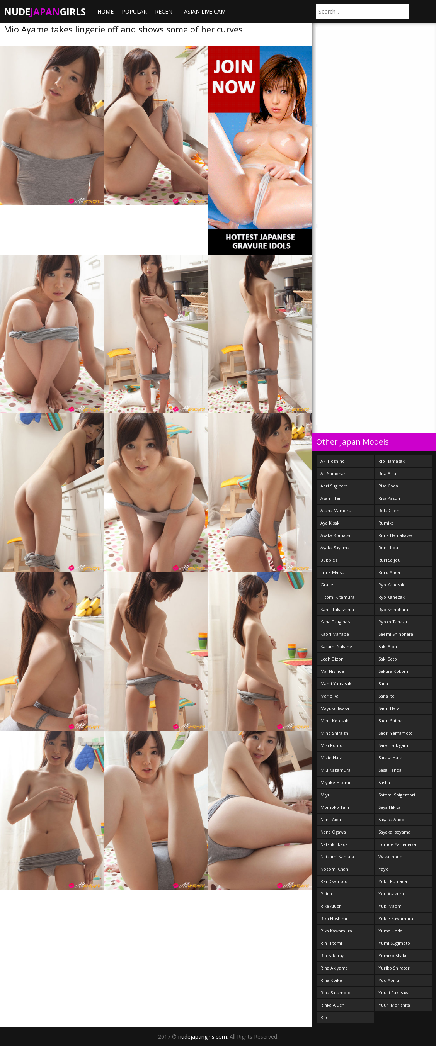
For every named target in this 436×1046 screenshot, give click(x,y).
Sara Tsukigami (393, 745)
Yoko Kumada (392, 881)
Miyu (325, 795)
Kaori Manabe (334, 634)
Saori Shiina (390, 720)
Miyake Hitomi (335, 782)
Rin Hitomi (331, 943)
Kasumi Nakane (336, 646)
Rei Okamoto (333, 881)
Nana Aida (330, 819)
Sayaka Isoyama (394, 832)
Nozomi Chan (334, 869)
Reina (326, 894)
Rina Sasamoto (335, 992)
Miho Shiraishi (334, 733)
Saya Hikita (389, 807)
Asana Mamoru (335, 510)
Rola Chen (388, 510)
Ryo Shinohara (393, 609)
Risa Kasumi (390, 498)
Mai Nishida (332, 671)
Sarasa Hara (390, 758)
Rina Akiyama (334, 968)
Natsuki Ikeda (334, 844)
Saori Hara (389, 708)
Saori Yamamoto (395, 733)
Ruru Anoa (389, 572)
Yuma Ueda (390, 931)
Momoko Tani (334, 807)
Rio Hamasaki (392, 461)
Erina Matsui (333, 572)
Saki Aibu (387, 646)
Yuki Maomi (390, 906)
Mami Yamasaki (336, 683)
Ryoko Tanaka (392, 622)
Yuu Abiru (388, 980)
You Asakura (391, 894)
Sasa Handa (390, 770)
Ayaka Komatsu (336, 535)
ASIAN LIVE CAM (205, 11)
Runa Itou (388, 547)
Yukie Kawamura (395, 918)
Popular (134, 11)
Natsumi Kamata (337, 856)
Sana (383, 683)
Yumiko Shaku (393, 955)
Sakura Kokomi (393, 671)
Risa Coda (388, 486)
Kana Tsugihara (336, 622)
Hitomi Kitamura (337, 597)
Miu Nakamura (335, 770)
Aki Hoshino (332, 461)
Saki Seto (387, 659)
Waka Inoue (390, 856)
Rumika (386, 523)
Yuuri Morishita (394, 1005)
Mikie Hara (331, 758)
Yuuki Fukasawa (394, 992)
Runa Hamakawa (395, 535)
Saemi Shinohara (395, 634)
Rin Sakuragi (333, 955)
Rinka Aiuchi (333, 1005)
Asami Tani (331, 498)
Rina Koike (331, 980)
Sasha (384, 782)
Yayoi (384, 869)
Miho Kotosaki (334, 720)
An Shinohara (334, 473)
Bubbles (328, 560)
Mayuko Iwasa (334, 708)
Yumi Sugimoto (394, 943)
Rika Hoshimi (333, 918)
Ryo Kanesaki (391, 585)
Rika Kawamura (336, 931)
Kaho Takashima (337, 609)
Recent (165, 11)
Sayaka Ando (391, 819)
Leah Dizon (332, 659)
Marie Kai (330, 696)
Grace (326, 585)
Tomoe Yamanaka (397, 844)
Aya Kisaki (330, 523)
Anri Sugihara (334, 486)
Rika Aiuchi (331, 906)
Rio (323, 1017)
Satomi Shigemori (396, 795)
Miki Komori (333, 745)
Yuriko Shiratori (394, 968)
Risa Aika (387, 473)
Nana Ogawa (333, 832)
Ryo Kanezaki (392, 597)
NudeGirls (45, 11)
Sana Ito (386, 696)
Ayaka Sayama (334, 547)
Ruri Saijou (389, 560)
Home (105, 11)
